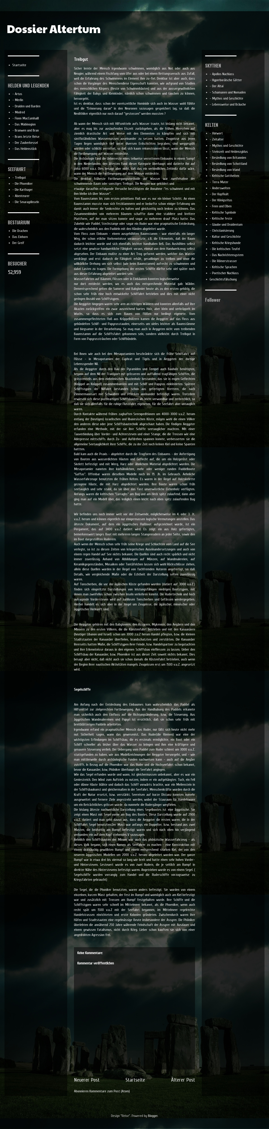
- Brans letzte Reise (25, 137)
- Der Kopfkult (219, 194)
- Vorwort (216, 133)
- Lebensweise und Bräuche (228, 104)
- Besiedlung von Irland (225, 170)
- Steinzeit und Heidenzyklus (229, 152)
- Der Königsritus (221, 200)
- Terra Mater (219, 182)
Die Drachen (20, 231)
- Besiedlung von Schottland (228, 164)
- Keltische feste (221, 218)
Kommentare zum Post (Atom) (109, 1091)
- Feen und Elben (221, 206)
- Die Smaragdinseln (25, 202)
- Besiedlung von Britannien (228, 158)
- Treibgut (19, 178)
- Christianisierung (222, 231)
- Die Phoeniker (22, 184)
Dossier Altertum (54, 28)
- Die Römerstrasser (223, 261)
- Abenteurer (21, 196)
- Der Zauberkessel (25, 143)
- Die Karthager (22, 190)
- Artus (17, 94)
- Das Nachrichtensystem (226, 255)
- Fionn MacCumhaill (25, 118)
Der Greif (18, 243)
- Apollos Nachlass (222, 74)
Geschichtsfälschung (223, 279)
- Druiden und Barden (26, 106)
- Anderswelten (220, 188)
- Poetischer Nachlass (224, 273)
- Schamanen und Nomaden (228, 92)
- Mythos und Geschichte (226, 98)
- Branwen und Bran (25, 130)
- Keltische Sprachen (223, 267)
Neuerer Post (87, 1080)
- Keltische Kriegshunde (225, 243)
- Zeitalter (217, 139)
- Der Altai (216, 86)
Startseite (135, 1080)
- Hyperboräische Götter (226, 80)
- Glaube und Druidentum (226, 225)
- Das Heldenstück (24, 149)
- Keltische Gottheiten (224, 176)
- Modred (18, 112)
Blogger (153, 1116)
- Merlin (17, 100)
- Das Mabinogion (24, 124)
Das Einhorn (20, 237)
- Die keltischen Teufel (225, 249)
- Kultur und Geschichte (225, 237)
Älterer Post (183, 1080)
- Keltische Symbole (223, 212)
